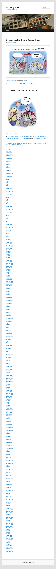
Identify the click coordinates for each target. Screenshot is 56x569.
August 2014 (8, 349)
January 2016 (9, 333)
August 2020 (8, 251)
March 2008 (8, 439)
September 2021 (9, 231)
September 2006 (9, 463)
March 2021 (8, 240)
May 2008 (8, 436)
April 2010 (8, 405)
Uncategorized (34, 83)
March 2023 (8, 204)
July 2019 (8, 270)
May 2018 (8, 291)
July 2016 (8, 324)
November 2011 (9, 378)
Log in (7, 556)
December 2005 (9, 469)
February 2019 (9, 278)
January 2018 (9, 297)
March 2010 (8, 406)
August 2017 (8, 305)
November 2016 (9, 318)
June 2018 (8, 290)
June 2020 (8, 254)
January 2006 (9, 467)
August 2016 (8, 323)
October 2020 (9, 248)
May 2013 (8, 363)
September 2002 (9, 490)
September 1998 (9, 527)
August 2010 (8, 399)
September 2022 (9, 213)
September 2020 (9, 249)
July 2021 (8, 234)
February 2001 (9, 508)
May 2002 (8, 493)
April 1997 (8, 544)
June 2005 (8, 472)
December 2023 (9, 191)
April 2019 (8, 275)
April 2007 (8, 456)
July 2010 (8, 400)
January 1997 (9, 547)
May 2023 (8, 202)
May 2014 (8, 351)
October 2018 (9, 284)
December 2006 (9, 460)
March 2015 (8, 343)
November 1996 (9, 550)
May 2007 (8, 454)
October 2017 (9, 302)
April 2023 (8, 203)
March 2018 (8, 294)
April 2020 (8, 257)
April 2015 (8, 342)
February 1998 (9, 535)
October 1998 (9, 526)
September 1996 (9, 551)
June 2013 (8, 361)
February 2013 (9, 366)
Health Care (23, 83)
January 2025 (9, 172)
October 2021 (9, 230)
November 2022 (9, 211)
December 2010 (9, 393)
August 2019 (8, 269)
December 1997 (9, 538)
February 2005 (9, 476)
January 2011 (9, 391)
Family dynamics (36, 143)
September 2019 (9, 267)
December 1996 (9, 548)
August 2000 (8, 514)
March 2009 (8, 421)
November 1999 (9, 517)
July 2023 (8, 199)
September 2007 (9, 448)
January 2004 (9, 484)
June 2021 (8, 236)
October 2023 (9, 194)
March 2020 (8, 258)
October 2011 (9, 379)
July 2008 (8, 433)
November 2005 (9, 470)
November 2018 (9, 282)
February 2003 (9, 487)
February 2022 (9, 224)
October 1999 (9, 518)
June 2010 (8, 402)
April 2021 (8, 239)
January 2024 (9, 190)
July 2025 (8, 163)
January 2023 (9, 207)
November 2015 (9, 336)
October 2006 (9, 462)
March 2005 (8, 475)
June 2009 (8, 418)
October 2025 (9, 158)
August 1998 (8, 529)
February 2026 (9, 152)
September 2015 (9, 339)
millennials (29, 83)
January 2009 (9, 424)
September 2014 (9, 348)
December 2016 (9, 317)
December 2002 (9, 488)
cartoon (11, 83)
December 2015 (9, 335)
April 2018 (8, 293)
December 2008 (9, 426)
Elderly (31, 143)
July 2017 (8, 306)
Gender (41, 143)
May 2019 (8, 273)
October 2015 (9, 337)
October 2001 (9, 500)
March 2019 (8, 276)
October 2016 (9, 320)
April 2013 (8, 364)
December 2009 (9, 409)
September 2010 (9, 397)
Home (7, 30)
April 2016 (8, 329)
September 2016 (9, 321)
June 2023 (8, 200)
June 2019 (8, 272)
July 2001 (8, 503)
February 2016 (9, 332)
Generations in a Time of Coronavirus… (23, 40)
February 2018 (9, 296)
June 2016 (8, 326)
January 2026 (9, 154)
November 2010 (9, 394)
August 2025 (8, 161)
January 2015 (9, 346)
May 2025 (8, 166)
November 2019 (9, 264)
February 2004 (9, 482)
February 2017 (9, 314)
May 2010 (8, 403)
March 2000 (8, 515)
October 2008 (9, 429)
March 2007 (8, 457)
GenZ (20, 83)
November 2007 (9, 445)
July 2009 (8, 417)
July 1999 (8, 520)
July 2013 (8, 360)
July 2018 (8, 288)
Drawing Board (13, 7)
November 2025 (9, 157)
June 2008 (8, 435)
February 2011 (9, 390)
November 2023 (9, 193)
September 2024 (9, 178)
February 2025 (9, 170)
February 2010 (9, 408)
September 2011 (9, 381)
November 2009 (9, 411)
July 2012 (8, 372)
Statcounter (5, 568)
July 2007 (8, 451)
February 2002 (9, 497)
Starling (38, 138)
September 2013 (9, 357)
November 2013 (9, 354)
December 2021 (9, 227)
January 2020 (9, 261)
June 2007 (8, 453)
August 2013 (8, 358)
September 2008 (9, 430)
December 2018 (9, 281)
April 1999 (8, 521)
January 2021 (9, 243)
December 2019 (9, 263)
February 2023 (9, 206)
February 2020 (9, 260)
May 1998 (8, 532)
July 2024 (8, 181)
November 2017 (9, 300)
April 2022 (8, 221)
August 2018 (8, 287)
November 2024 (9, 175)
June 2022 (8, 218)
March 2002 (8, 496)
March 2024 (8, 187)
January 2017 (9, 315)
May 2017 (8, 309)
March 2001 (8, 506)
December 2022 (9, 209)
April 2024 (8, 185)
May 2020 (8, 255)
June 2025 (8, 164)
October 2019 (9, 266)
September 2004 (9, 479)
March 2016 (8, 330)
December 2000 (9, 509)
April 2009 (8, 420)
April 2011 (8, 388)
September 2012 (9, 370)
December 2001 (9, 499)
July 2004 (8, 481)
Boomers (14, 143)
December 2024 (9, 173)
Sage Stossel (13, 144)
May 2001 (8, 505)
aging (11, 143)
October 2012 (9, 369)
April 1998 (8, 533)
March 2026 (8, 151)
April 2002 (8, 494)
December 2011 (9, 376)
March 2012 (8, 373)
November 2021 (9, 228)
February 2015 (9, 345)
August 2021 (8, 233)
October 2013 (9, 355)
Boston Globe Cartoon (21, 143)
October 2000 (9, 512)
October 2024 (9, 176)
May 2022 (8, 219)
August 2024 (8, 179)
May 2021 (8, 237)
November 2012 (9, 367)
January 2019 (9, 279)
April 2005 (8, 473)
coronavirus (15, 83)
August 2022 (8, 215)
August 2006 (8, 465)
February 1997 (9, 545)
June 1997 (8, 542)
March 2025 (8, 169)
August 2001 (8, 502)
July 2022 (8, 216)
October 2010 (9, 396)
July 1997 (8, 541)
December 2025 (9, 155)
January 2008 (9, 442)
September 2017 (9, 303)
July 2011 (8, 384)
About (12, 30)
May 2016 (8, 327)
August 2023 (8, 197)
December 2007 (9, 444)
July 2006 (8, 466)
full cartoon (16, 133)
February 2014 (9, 352)
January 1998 (9, 536)
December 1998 (9, 523)
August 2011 (8, 382)
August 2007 (8, 450)
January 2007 (9, 459)
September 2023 (9, 196)
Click (7, 133)
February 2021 (9, 242)
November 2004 (9, 478)
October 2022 (9, 212)
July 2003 (8, 485)
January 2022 (9, 225)
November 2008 (9, 427)
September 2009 (9, 414)
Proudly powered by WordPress (28, 562)
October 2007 (9, 447)
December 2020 (9, 245)
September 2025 (9, 160)
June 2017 (8, 308)
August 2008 (8, 432)
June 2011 (8, 385)
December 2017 (9, 299)
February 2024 (9, 188)
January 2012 (9, 375)
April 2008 (8, 438)
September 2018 (9, 285)
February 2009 (9, 423)
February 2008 (9, 441)
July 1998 (8, 530)
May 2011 (8, 387)
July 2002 (8, 491)
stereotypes (19, 144)
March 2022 (8, 222)
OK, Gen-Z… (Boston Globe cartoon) (22, 90)
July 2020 (8, 252)
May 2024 (8, 184)
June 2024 (8, 182)
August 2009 (8, 415)
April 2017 (8, 311)
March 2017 (8, 312)
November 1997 (9, 539)
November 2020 (9, 246)
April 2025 (8, 167)
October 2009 (9, 412)
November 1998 (9, 524)
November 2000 (9, 511)
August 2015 (8, 341)
